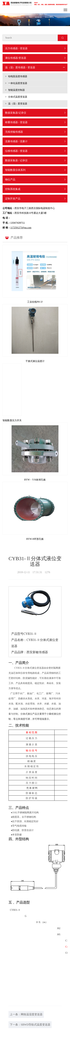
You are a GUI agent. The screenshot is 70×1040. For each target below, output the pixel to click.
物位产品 (10, 179)
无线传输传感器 (14, 131)
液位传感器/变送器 (15, 58)
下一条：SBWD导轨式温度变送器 (30, 1024)
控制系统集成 (12, 189)
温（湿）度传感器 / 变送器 (20, 67)
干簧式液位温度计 (35, 361)
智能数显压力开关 (12, 420)
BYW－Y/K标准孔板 (35, 479)
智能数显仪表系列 (15, 170)
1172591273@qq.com (20, 227)
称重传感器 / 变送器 (16, 122)
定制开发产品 (12, 198)
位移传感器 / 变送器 (16, 151)
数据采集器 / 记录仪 (16, 160)
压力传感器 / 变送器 (16, 48)
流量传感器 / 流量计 (16, 141)
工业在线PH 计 (35, 302)
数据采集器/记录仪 (15, 112)
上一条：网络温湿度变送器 (26, 1014)
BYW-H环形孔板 (35, 539)
